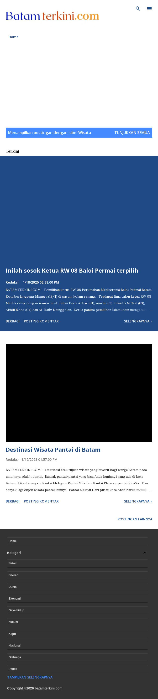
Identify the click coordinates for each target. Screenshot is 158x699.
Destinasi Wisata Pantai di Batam (53, 449)
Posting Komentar (41, 321)
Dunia (12, 587)
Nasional (15, 645)
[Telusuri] (138, 8)
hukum (13, 622)
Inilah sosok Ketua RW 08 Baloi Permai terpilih (72, 270)
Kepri (12, 634)
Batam (13, 563)
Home (13, 37)
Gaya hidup (16, 610)
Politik (13, 669)
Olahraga (15, 657)
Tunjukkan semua (132, 132)
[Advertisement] (79, 86)
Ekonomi (15, 598)
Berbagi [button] (13, 321)
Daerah (13, 575)
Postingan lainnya (135, 519)
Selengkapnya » (138, 321)
